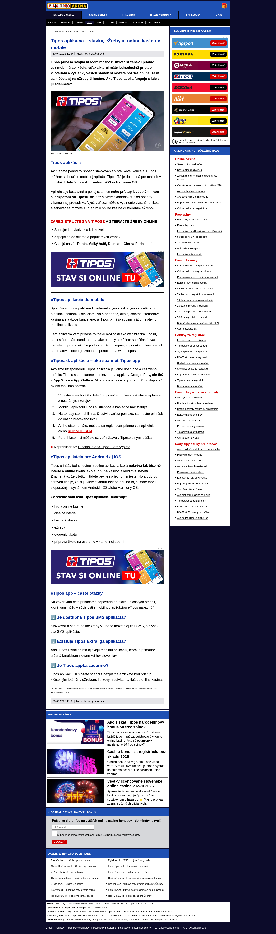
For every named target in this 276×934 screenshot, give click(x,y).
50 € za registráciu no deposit (192, 317)
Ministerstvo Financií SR (77, 919)
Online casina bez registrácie (192, 208)
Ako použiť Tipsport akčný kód (192, 518)
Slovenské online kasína (189, 164)
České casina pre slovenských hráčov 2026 (199, 185)
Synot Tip (65, 22)
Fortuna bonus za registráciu (191, 340)
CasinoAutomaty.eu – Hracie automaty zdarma (75, 878)
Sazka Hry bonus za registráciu (193, 363)
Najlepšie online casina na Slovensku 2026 (199, 202)
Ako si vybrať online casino (191, 191)
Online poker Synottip (188, 437)
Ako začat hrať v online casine (192, 197)
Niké (99, 22)
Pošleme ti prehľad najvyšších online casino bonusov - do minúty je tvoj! (106, 820)
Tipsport (79, 22)
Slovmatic (123, 22)
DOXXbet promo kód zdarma (192, 506)
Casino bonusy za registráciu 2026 (195, 265)
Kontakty (60, 928)
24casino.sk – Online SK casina (67, 884)
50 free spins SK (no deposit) (192, 237)
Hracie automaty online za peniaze (195, 403)
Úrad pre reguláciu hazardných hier (109, 919)
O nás (49, 928)
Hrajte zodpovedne (113, 688)
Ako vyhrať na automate (189, 397)
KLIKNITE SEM (80, 431)
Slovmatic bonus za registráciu (193, 369)
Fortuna (52, 22)
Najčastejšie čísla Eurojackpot (192, 483)
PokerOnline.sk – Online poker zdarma (70, 860)
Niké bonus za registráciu (190, 386)
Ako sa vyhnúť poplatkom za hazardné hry (198, 449)
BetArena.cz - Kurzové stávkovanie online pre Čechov (135, 884)
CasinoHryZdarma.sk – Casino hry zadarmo (73, 866)
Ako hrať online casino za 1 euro (193, 495)
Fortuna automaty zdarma (190, 426)
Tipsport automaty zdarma (190, 432)
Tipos (89, 22)
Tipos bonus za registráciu (190, 380)
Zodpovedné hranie (138, 919)
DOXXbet (110, 22)
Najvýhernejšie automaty (189, 414)
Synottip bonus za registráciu (192, 351)
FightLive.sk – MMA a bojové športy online (129, 860)
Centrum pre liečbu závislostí (164, 919)
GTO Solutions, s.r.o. (196, 928)
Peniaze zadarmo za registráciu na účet (197, 277)
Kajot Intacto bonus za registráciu (194, 374)
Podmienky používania (104, 928)
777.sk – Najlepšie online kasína (67, 872)
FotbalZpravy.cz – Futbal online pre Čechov (130, 872)
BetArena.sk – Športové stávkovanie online (73, 890)
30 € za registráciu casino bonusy (194, 311)
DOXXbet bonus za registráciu (192, 357)
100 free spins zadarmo (189, 242)
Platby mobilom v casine (189, 454)
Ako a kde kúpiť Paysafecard (192, 466)
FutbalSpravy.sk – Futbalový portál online (129, 866)
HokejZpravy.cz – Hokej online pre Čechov (129, 896)
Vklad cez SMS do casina (190, 460)
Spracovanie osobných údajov (135, 928)
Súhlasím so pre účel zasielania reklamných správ (99, 835)
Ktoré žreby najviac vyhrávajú (192, 477)
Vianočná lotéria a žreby (189, 489)
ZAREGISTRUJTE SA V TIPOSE (78, 221)
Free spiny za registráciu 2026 (192, 219)
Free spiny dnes (185, 225)
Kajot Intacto (154, 22)
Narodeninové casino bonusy (192, 283)
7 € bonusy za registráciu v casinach (195, 294)
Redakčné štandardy (78, 928)
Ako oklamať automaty (188, 420)
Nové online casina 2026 (189, 170)
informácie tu (66, 692)
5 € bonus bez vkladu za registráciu (195, 288)
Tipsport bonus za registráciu (192, 346)
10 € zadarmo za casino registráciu (195, 300)
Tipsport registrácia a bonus (191, 500)
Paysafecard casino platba (190, 472)
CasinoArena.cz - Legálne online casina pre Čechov (134, 878)
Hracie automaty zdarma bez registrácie (197, 409)
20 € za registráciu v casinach (192, 306)
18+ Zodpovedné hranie (167, 928)
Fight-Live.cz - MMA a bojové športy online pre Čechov (136, 890)
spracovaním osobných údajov (86, 835)
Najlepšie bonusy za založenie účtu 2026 (198, 323)
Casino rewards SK (187, 328)
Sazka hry (138, 22)
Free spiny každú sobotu (189, 254)
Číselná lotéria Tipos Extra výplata (104, 447)
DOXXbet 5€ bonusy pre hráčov (193, 512)
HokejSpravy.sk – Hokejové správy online (72, 896)
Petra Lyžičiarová (93, 53)
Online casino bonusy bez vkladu (194, 271)
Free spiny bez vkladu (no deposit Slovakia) (199, 231)
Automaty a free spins (188, 248)
